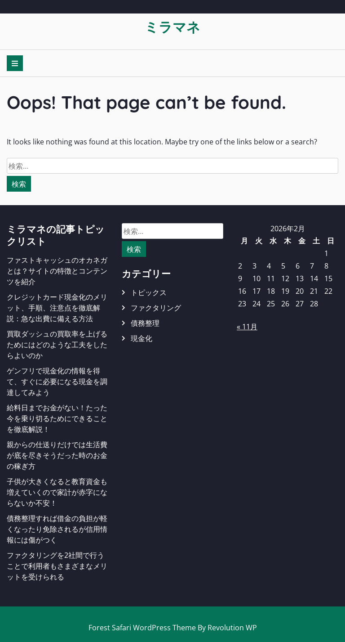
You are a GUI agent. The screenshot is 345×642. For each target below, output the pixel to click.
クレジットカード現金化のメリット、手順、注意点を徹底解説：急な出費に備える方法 (57, 307)
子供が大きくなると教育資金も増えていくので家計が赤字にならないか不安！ (57, 492)
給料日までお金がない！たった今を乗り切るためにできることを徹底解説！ (57, 418)
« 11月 (247, 327)
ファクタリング (156, 308)
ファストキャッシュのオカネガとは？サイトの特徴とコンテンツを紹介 (57, 271)
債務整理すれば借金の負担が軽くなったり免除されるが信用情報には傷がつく (57, 529)
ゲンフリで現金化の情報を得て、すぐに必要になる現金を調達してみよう (57, 381)
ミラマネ (172, 27)
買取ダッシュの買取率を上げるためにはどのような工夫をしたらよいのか (57, 344)
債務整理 (145, 323)
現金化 (141, 338)
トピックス (149, 292)
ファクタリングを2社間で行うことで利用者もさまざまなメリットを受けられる (57, 566)
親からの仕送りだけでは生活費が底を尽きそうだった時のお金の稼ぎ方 (57, 455)
